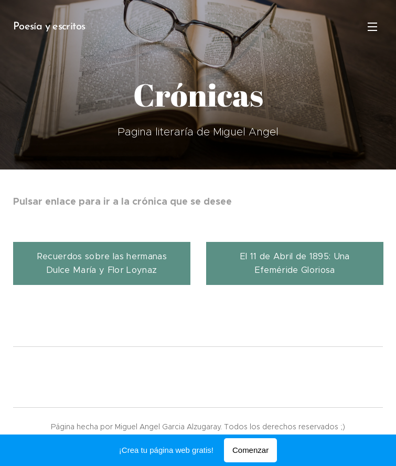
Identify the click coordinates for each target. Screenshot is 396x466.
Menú (372, 26)
